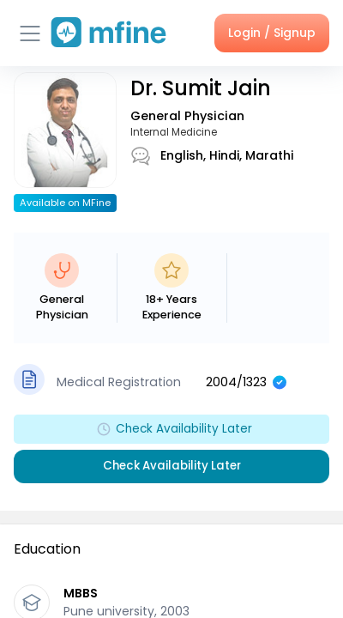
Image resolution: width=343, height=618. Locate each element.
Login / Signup (272, 32)
